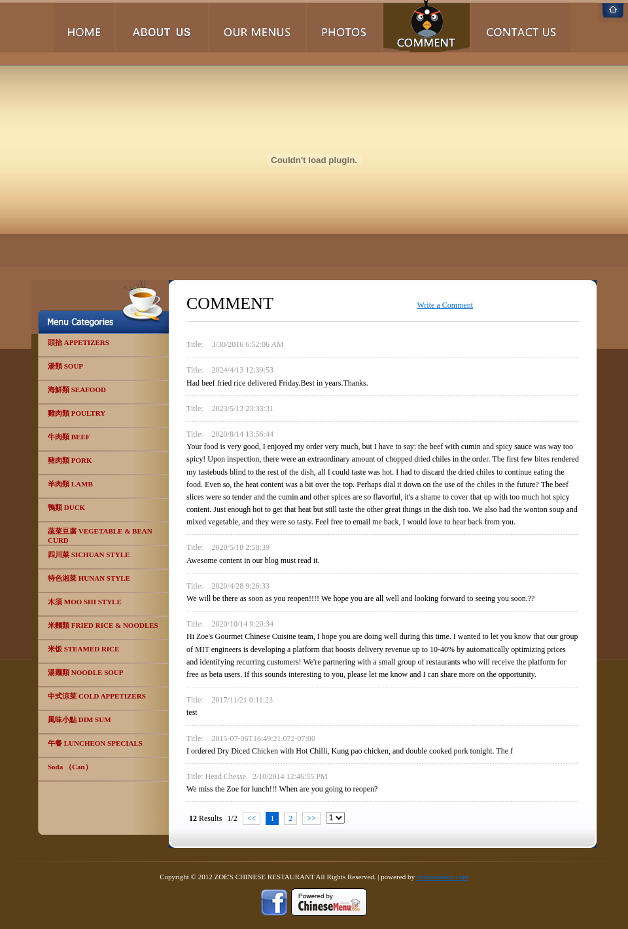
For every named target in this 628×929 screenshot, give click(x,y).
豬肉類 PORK (70, 460)
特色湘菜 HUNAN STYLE (89, 578)
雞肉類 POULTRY (76, 413)
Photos (344, 26)
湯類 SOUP (65, 366)
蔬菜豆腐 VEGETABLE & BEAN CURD (100, 535)
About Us (162, 26)
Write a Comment (445, 305)
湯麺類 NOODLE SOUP (86, 672)
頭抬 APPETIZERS (78, 342)
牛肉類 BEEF (69, 437)
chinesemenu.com (442, 877)
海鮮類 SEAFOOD (77, 389)
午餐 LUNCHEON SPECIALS (95, 743)
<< (251, 818)
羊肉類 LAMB (70, 484)
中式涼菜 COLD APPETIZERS (97, 696)
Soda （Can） (70, 767)
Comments (426, 26)
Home (84, 26)
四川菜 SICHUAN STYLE (89, 554)
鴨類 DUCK (66, 507)
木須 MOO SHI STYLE (85, 602)
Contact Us (521, 26)
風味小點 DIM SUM (79, 719)
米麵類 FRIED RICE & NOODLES (103, 625)
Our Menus (257, 26)
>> (311, 818)
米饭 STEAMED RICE (83, 649)
